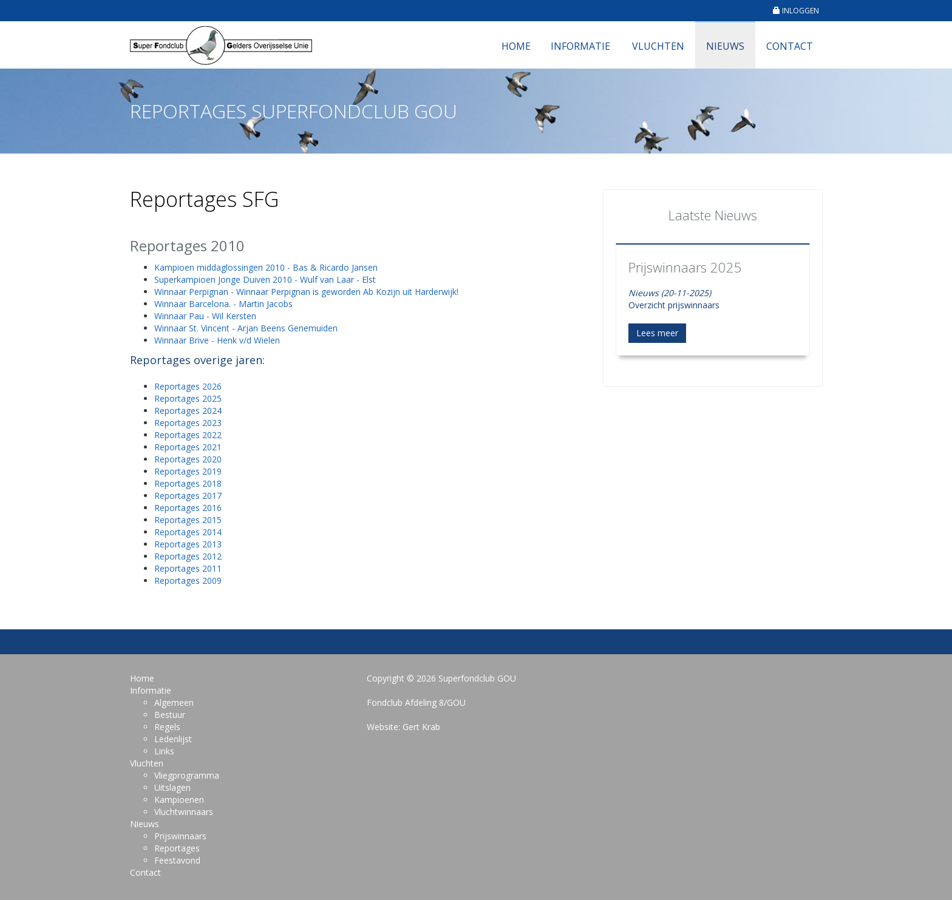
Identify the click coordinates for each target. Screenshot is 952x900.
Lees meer (657, 333)
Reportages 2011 (188, 568)
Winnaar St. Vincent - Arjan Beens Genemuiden (246, 328)
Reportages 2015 (188, 520)
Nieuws (725, 46)
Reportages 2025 (188, 398)
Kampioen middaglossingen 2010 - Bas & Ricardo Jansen (266, 267)
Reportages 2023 (188, 422)
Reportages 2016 (188, 507)
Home (516, 46)
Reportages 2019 (188, 471)
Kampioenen (179, 799)
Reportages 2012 (188, 556)
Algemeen (174, 702)
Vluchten (658, 46)
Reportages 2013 (188, 544)
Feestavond (177, 860)
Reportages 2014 (188, 532)
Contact (789, 46)
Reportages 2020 (188, 459)
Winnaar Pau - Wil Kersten (205, 316)
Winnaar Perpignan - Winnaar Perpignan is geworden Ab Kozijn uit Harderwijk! (306, 291)
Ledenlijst (173, 739)
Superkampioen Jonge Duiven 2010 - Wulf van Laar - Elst (265, 279)
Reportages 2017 (188, 495)
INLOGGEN (796, 10)
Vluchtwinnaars (183, 811)
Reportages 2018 (188, 483)
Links (164, 751)
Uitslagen (172, 787)
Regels (167, 727)
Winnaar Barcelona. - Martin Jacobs (223, 304)
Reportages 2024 (188, 410)
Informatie (580, 46)
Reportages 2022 (188, 435)
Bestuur (169, 714)
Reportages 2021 (188, 447)
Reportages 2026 (188, 386)
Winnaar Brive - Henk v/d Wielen (217, 340)
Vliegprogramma (186, 775)
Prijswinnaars (180, 836)
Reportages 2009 (188, 580)
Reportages (177, 848)
